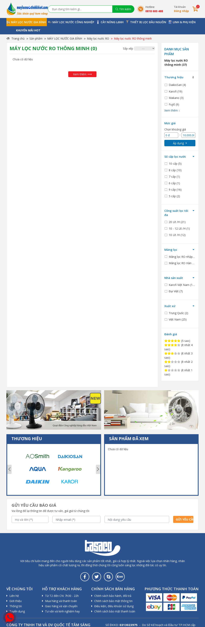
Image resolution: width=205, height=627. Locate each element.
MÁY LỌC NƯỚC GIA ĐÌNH (64, 38)
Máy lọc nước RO (98, 38)
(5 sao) (177, 341)
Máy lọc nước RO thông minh (133, 38)
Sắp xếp (128, 48)
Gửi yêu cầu (184, 519)
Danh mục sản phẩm (176, 51)
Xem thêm (82, 74)
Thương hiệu (174, 77)
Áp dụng (180, 143)
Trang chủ (15, 38)
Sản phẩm (35, 38)
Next (98, 469)
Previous (9, 469)
